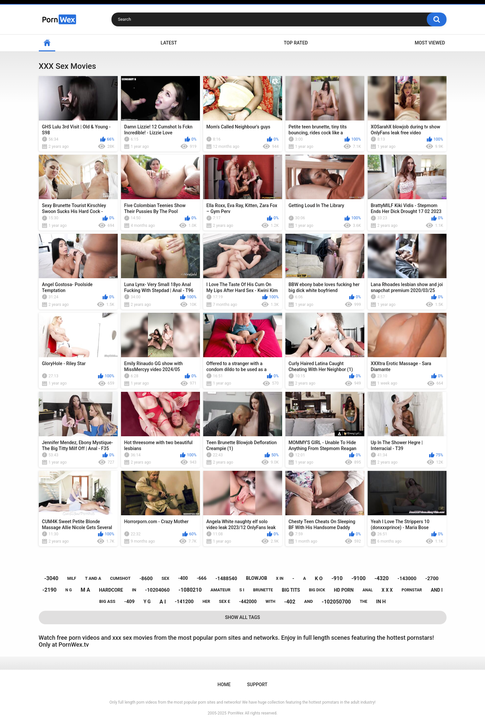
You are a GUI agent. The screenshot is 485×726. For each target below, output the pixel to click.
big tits (291, 590)
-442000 (248, 601)
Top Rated (296, 42)
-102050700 (336, 602)
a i (162, 602)
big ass (107, 601)
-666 (201, 578)
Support (257, 684)
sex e (224, 601)
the (363, 601)
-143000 (407, 578)
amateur (220, 589)
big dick (317, 590)
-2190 (49, 590)
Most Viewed (430, 42)
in (134, 589)
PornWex (236, 713)
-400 (183, 578)
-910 (337, 578)
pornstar (411, 590)
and (308, 601)
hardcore (111, 590)
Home (47, 43)
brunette (263, 590)
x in (279, 578)
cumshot (120, 578)
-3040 (51, 578)
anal (367, 590)
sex (165, 578)
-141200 (184, 602)
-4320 (382, 578)
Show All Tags (242, 617)
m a (85, 590)
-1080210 (190, 590)
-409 (129, 602)
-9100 (359, 578)
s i (241, 589)
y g (147, 601)
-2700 (431, 578)
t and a (93, 578)
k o (319, 578)
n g (68, 590)
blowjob (256, 578)
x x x (387, 590)
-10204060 (157, 590)
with (271, 601)
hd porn (343, 590)
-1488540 (226, 578)
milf (71, 578)
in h (381, 602)
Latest (168, 42)
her (206, 601)
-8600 (146, 578)
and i (437, 590)
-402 (289, 602)
